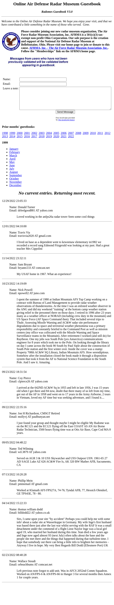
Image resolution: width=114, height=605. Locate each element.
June (12, 169)
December (15, 189)
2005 (56, 137)
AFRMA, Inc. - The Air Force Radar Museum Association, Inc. (68, 47)
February (14, 156)
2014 (12, 140)
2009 (86, 137)
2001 (27, 137)
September (15, 179)
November (15, 186)
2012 (107, 137)
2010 (93, 137)
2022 (71, 140)
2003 (42, 137)
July (11, 173)
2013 (5, 140)
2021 (64, 140)
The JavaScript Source (63, 124)
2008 (78, 137)
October (14, 183)
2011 (100, 137)
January (14, 153)
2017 (34, 140)
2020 (56, 140)
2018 (42, 140)
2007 (71, 137)
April (12, 163)
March (13, 159)
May (12, 166)
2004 (49, 137)
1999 (12, 137)
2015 (20, 140)
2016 (27, 140)
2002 (34, 137)
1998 (5, 137)
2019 (49, 140)
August (13, 176)
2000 (20, 137)
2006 (64, 137)
